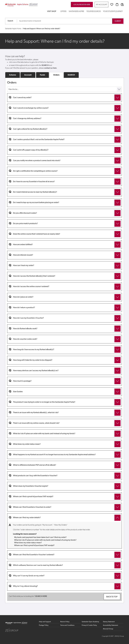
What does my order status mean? (28, 543)
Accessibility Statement (110, 625)
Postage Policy (43, 625)
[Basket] (117, 4)
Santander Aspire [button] (76, 11)
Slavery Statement (109, 621)
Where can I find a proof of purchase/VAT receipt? (34, 545)
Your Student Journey (113, 11)
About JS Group (108, 629)
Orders (56, 75)
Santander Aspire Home (13, 28)
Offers (63, 11)
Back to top (112, 597)
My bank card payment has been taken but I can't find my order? (40, 537)
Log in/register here (81, 4)
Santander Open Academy (90, 621)
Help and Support (45, 621)
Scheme (12, 75)
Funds (42, 75)
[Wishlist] (111, 4)
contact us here (50, 68)
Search (10, 21)
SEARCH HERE (41, 596)
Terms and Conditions (67, 625)
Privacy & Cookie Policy (89, 625)
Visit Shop (51, 11)
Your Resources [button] (93, 11)
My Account (101, 5)
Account (28, 75)
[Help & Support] (122, 4)
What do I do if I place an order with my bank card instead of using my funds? (45, 540)
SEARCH (71, 75)
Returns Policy (64, 621)
